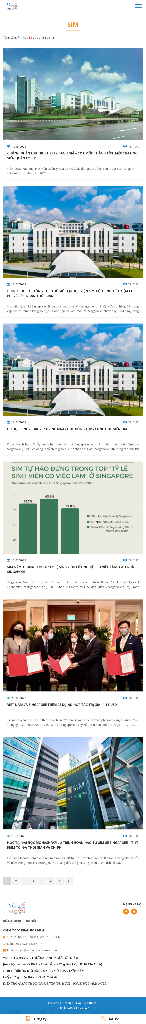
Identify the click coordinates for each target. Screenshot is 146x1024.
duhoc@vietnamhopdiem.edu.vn (36, 950)
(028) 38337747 (32, 943)
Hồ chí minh (12, 921)
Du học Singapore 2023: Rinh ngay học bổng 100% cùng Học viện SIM (67, 429)
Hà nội (31, 921)
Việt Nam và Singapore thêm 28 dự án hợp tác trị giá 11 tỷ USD (62, 704)
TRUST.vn (82, 1008)
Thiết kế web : (66, 1008)
